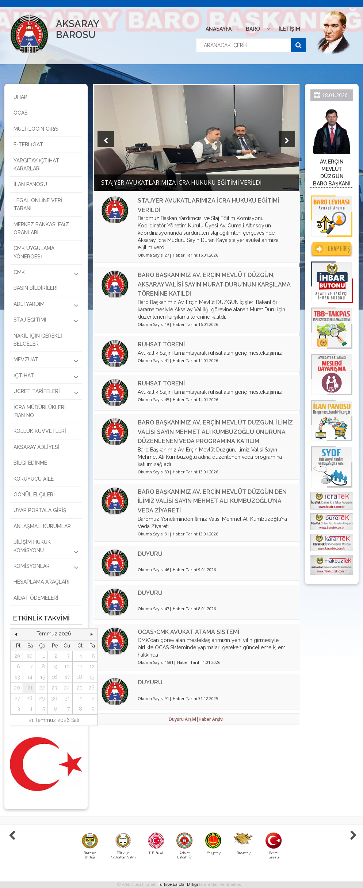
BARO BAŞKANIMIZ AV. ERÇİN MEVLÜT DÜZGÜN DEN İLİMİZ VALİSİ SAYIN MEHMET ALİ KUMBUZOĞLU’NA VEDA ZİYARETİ (212, 501)
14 (30, 677)
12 (92, 666)
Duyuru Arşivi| (184, 719)
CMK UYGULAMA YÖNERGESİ (34, 252)
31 (67, 698)
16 (54, 677)
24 (67, 688)
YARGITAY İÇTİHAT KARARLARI (36, 165)
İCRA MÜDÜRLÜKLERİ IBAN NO (40, 411)
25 (79, 688)
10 (67, 666)
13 (17, 677)
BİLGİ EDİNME (30, 463)
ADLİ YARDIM (46, 305)
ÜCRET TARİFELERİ (46, 392)
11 (80, 666)
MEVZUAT (46, 361)
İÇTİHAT (46, 377)
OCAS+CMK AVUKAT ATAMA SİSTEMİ (188, 631)
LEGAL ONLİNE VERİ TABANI (38, 204)
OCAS (21, 113)
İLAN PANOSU (30, 184)
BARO (253, 29)
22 (42, 688)
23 (54, 688)
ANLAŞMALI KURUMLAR (42, 526)
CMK (46, 273)
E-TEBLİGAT (28, 144)
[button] (15, 634)
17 (67, 677)
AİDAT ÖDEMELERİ (36, 598)
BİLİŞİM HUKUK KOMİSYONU (46, 547)
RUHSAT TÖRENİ (161, 344)
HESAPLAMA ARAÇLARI (41, 582)
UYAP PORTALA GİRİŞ (40, 510)
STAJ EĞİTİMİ (46, 321)
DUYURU (150, 553)
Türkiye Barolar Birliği (178, 884)
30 (29, 656)
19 (92, 677)
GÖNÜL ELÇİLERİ (34, 494)
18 (79, 677)
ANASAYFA (219, 29)
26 (91, 688)
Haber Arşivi (211, 719)
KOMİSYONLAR (46, 567)
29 (17, 656)
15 (42, 677)
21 (30, 688)
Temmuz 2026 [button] (54, 634)
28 (29, 698)
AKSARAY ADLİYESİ (37, 447)
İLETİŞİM (289, 29)
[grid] (54, 678)
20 (17, 688)
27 (17, 698)
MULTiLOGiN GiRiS (36, 129)
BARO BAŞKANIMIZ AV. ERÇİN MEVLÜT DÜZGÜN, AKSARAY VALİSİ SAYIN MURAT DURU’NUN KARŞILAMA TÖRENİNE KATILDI (214, 284)
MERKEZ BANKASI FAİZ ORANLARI (41, 228)
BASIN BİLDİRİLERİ (36, 288)
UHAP (20, 97)
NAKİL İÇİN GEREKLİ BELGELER (38, 340)
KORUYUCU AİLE (34, 479)
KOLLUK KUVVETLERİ (40, 431)
